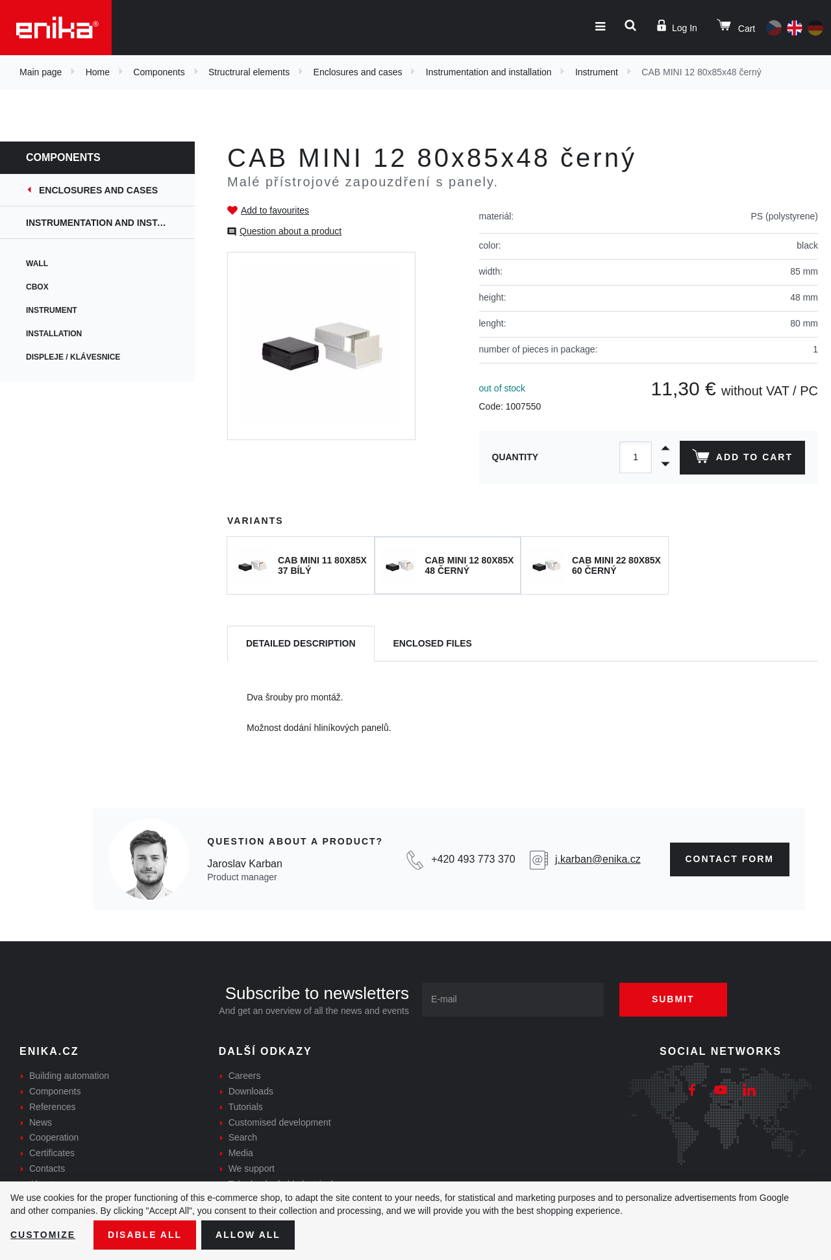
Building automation (69, 1075)
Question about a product (290, 231)
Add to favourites (275, 210)
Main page (40, 72)
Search (243, 1137)
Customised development (280, 1122)
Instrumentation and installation (489, 72)
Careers (245, 1075)
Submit (673, 999)
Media (241, 1153)
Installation (54, 333)
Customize (42, 1234)
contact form (730, 859)
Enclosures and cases (358, 72)
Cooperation (54, 1137)
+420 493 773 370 (473, 859)
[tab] (301, 643)
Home (98, 72)
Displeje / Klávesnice (73, 357)
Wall (37, 263)
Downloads (251, 1091)
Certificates (52, 1153)
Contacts (47, 1168)
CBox (37, 286)
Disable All (145, 1234)
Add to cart (742, 459)
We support (252, 1168)
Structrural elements (249, 72)
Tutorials (246, 1107)
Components (158, 72)
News (40, 1122)
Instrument (596, 72)
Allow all (248, 1234)
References (52, 1107)
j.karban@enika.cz (598, 859)
